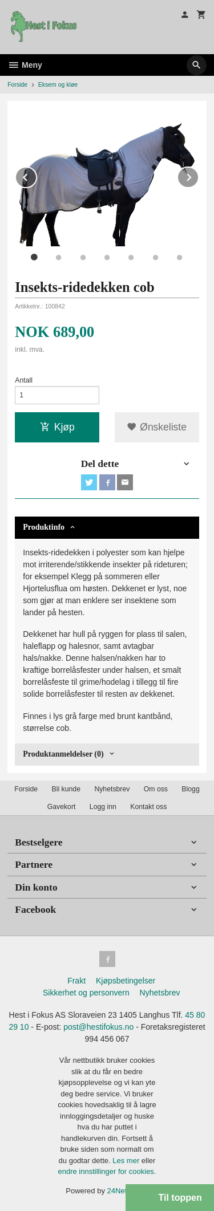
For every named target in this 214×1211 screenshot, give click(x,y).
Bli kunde (66, 789)
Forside (17, 84)
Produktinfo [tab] (43, 527)
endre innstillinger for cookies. (107, 1171)
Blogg (190, 789)
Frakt (76, 980)
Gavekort (61, 807)
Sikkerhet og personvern (86, 992)
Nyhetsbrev (112, 789)
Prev (36, 175)
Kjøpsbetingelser (125, 980)
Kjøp (57, 427)
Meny (24, 65)
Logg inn (103, 807)
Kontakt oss (148, 807)
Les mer (127, 1160)
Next (198, 175)
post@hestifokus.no (98, 1026)
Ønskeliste (157, 427)
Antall (24, 380)
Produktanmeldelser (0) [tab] (63, 754)
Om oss (156, 789)
